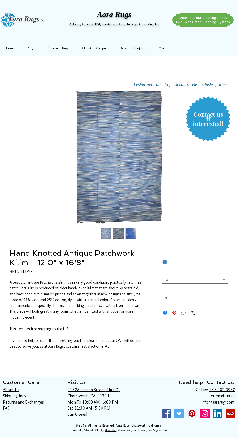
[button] (208, 119)
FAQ (6, 408)
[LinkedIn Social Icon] (217, 413)
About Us (11, 389)
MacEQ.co (110, 430)
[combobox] (195, 280)
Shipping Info (14, 395)
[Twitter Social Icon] (179, 413)
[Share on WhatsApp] (184, 313)
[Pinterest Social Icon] (192, 413)
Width (166, 272)
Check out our (202, 18)
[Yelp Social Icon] (230, 413)
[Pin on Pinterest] (174, 313)
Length (167, 290)
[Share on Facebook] (165, 313)
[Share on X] (193, 313)
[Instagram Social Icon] (205, 413)
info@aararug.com (218, 402)
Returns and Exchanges (23, 402)
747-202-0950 (222, 389)
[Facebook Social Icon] (166, 413)
